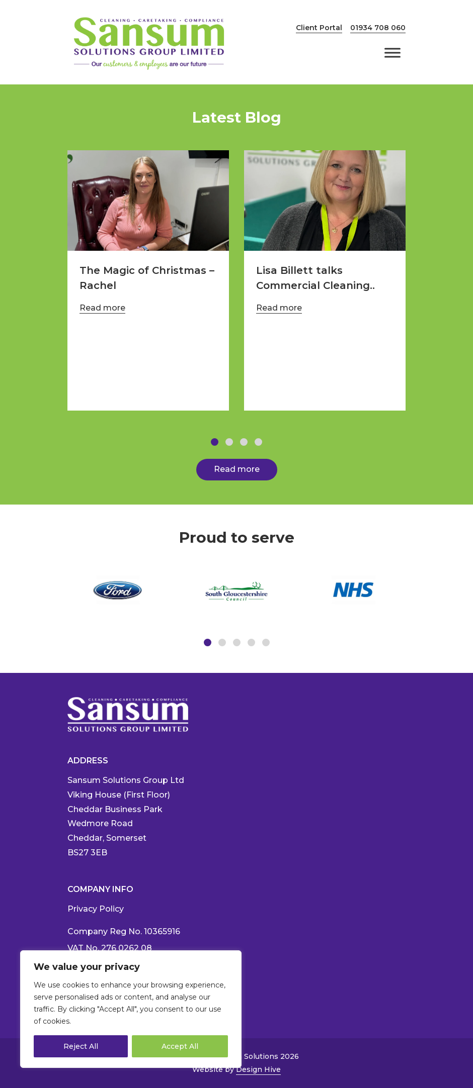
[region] (131, 1009)
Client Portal (319, 27)
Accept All (180, 1046)
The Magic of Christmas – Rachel (147, 277)
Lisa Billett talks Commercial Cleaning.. (315, 277)
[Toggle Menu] (392, 52)
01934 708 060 (378, 27)
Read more (102, 308)
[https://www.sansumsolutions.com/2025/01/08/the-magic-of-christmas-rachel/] (148, 200)
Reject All (80, 1046)
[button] (214, 442)
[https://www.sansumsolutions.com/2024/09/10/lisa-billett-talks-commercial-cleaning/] (325, 200)
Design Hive (258, 1069)
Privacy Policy (95, 909)
